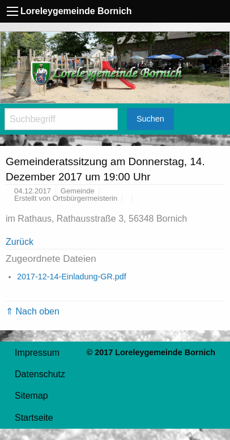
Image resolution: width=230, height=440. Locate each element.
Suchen (150, 118)
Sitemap (31, 395)
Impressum (37, 352)
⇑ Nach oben (32, 311)
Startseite (34, 417)
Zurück (19, 242)
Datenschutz (40, 374)
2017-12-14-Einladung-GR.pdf (71, 276)
